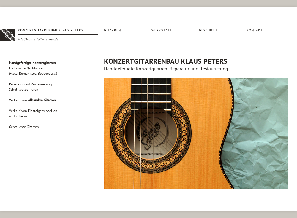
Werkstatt (161, 30)
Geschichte (209, 30)
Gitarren (112, 30)
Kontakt (255, 30)
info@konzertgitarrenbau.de (38, 39)
